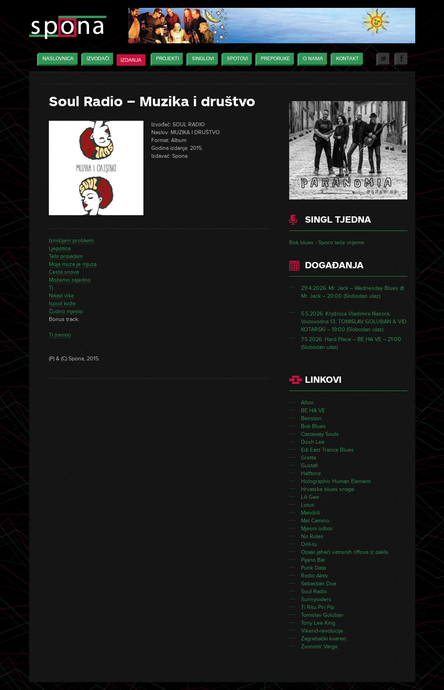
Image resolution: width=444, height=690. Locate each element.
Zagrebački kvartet (323, 639)
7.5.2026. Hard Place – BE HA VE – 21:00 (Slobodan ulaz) (351, 343)
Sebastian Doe (318, 584)
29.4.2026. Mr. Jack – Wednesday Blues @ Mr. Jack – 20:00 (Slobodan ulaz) (352, 292)
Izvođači (96, 59)
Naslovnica (56, 59)
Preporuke (273, 59)
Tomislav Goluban (322, 615)
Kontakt (345, 59)
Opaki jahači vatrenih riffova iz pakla (344, 552)
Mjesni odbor (317, 528)
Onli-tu (309, 544)
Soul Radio (314, 591)
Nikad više (61, 296)
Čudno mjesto (66, 311)
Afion (307, 403)
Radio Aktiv (314, 576)
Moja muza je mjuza (73, 264)
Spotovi (235, 59)
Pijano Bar (313, 560)
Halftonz (311, 473)
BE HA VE (313, 410)
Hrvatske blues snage (327, 489)
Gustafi (309, 466)
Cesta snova (64, 272)
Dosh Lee (313, 442)
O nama (311, 59)
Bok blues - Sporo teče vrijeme (326, 242)
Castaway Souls (320, 434)
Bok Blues (313, 426)
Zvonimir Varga (319, 646)
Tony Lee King (318, 623)
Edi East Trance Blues (327, 450)
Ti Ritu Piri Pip (317, 607)
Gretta (308, 458)
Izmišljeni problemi (71, 241)
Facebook (400, 59)
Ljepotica (60, 248)
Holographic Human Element (336, 481)
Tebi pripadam (66, 256)
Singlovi (201, 59)
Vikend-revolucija (322, 631)
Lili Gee (310, 497)
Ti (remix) (60, 335)
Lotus (307, 505)
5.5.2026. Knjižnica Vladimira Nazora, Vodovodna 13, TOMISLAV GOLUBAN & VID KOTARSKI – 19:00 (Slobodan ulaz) (354, 321)
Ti (51, 288)
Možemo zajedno (70, 280)
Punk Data (313, 568)
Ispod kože (62, 303)
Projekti (165, 59)
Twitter (382, 59)
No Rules (312, 536)
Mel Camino (315, 521)
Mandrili (310, 513)
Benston (311, 418)
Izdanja (131, 60)
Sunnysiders (316, 599)
